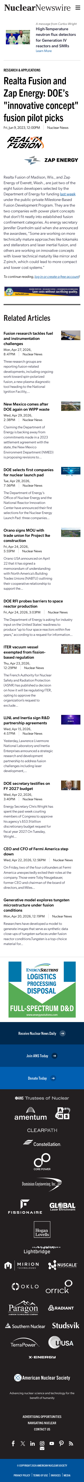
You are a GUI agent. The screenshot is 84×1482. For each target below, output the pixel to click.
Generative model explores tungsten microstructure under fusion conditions (36, 904)
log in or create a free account (56, 276)
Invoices (56, 1475)
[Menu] (77, 7)
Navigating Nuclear (42, 1423)
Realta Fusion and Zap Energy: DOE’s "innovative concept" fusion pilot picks (41, 98)
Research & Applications (22, 70)
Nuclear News (57, 127)
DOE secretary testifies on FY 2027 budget (27, 786)
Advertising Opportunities (42, 1416)
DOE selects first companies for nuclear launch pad (29, 472)
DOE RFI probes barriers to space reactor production (33, 603)
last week (67, 193)
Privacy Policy (22, 1475)
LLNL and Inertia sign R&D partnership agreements (27, 720)
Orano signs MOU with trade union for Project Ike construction (27, 535)
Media (67, 1475)
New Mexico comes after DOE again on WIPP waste (27, 406)
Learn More (44, 50)
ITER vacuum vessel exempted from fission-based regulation (24, 652)
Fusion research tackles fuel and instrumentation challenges (28, 338)
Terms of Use (40, 1475)
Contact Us (42, 1429)
